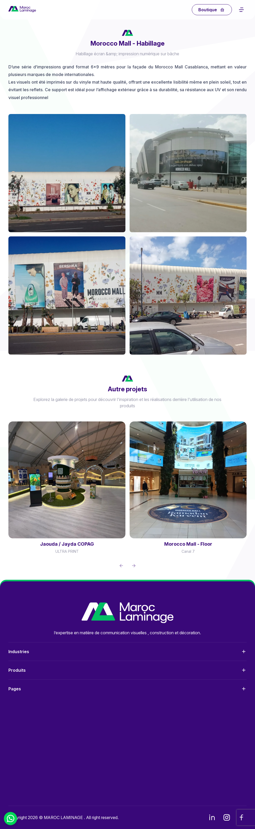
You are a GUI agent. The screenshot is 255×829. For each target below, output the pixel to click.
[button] (121, 565)
